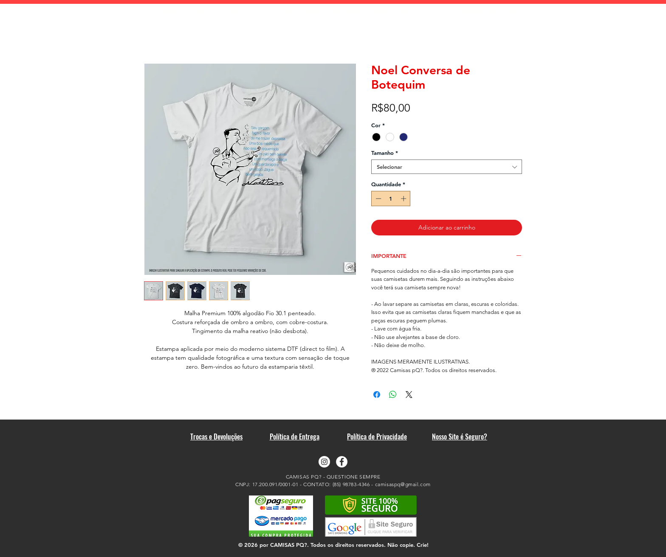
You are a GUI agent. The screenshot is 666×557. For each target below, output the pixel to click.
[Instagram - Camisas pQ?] (324, 461)
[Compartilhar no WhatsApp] (393, 394)
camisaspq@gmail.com (403, 484)
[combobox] (446, 167)
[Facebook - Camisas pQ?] (341, 461)
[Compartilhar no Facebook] (377, 394)
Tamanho (384, 152)
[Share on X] (409, 394)
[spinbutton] (391, 198)
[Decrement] (378, 198)
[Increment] (404, 198)
